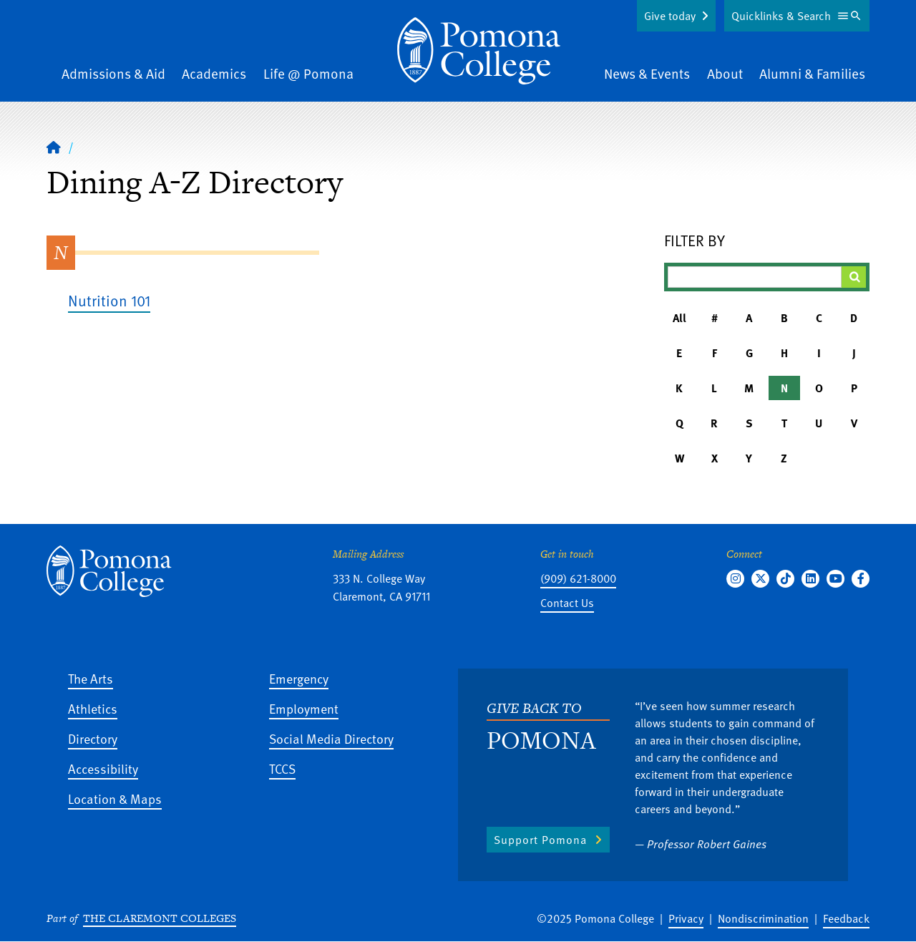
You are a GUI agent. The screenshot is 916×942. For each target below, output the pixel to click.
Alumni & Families (812, 73)
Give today (670, 15)
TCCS (282, 768)
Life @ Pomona (308, 73)
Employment (303, 708)
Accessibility (103, 768)
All (679, 317)
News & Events (647, 73)
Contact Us (567, 602)
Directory (92, 738)
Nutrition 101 (109, 300)
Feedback (846, 918)
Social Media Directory (331, 738)
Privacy (685, 918)
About (725, 73)
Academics (214, 73)
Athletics (92, 708)
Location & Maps (115, 798)
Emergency (298, 678)
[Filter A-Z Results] (755, 277)
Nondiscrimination (763, 918)
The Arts (90, 678)
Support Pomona (540, 839)
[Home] (54, 146)
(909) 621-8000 (578, 578)
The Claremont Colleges (159, 918)
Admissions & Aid (113, 73)
